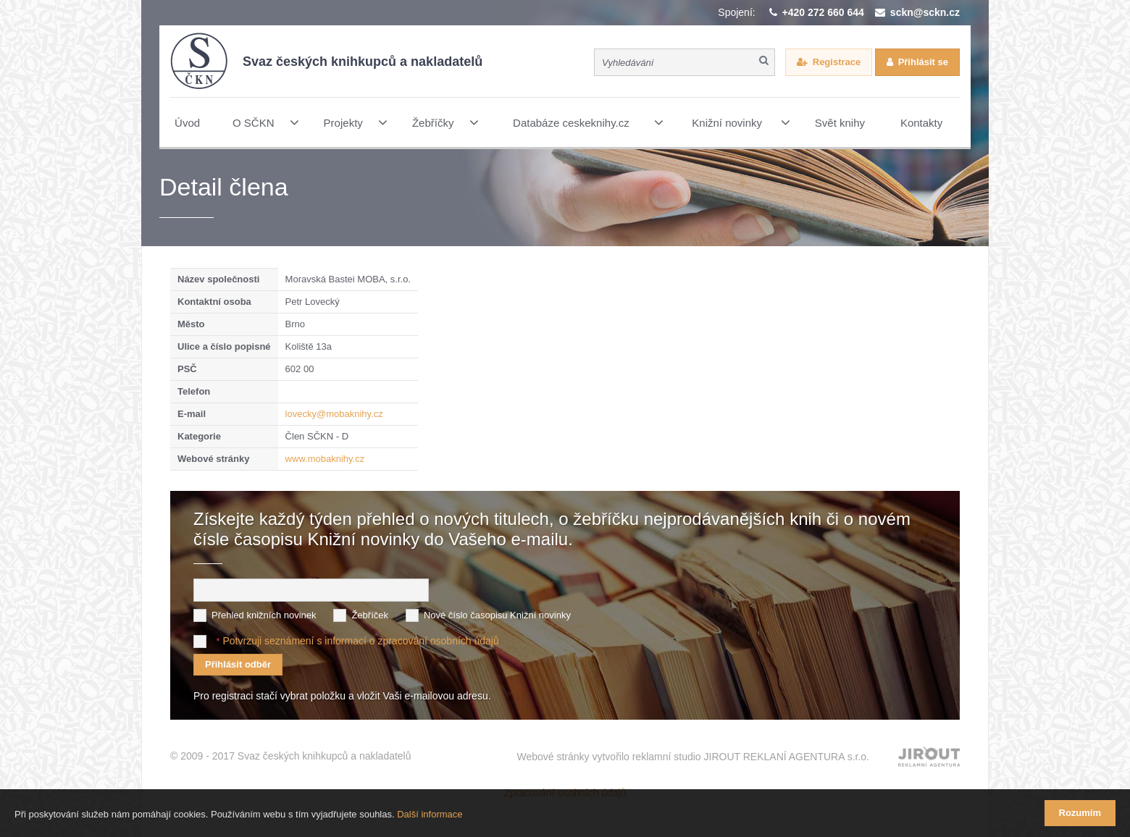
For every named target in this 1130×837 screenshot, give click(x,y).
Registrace (837, 61)
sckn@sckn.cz (925, 12)
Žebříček (369, 615)
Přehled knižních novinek (264, 615)
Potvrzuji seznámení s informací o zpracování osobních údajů (360, 641)
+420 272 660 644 (823, 12)
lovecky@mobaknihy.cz (334, 413)
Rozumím (1080, 812)
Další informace (429, 814)
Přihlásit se (923, 61)
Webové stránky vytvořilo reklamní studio (692, 756)
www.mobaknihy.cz (325, 458)
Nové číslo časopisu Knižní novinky (497, 615)
